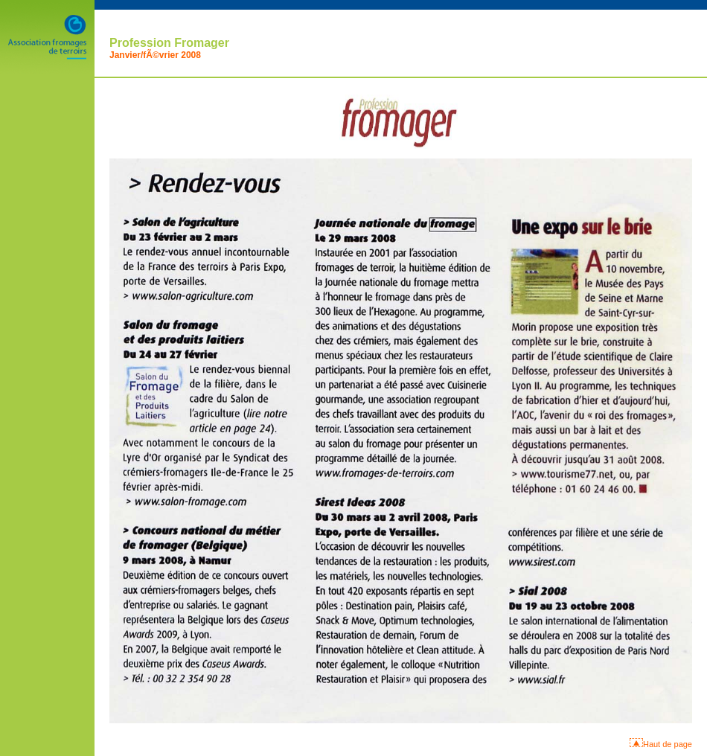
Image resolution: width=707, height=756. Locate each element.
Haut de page (667, 744)
